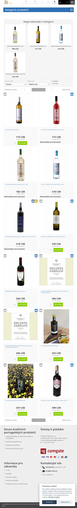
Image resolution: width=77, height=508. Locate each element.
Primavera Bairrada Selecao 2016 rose (52, 130)
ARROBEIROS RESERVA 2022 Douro (15, 291)
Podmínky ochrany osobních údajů (17, 484)
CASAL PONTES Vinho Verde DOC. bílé (52, 184)
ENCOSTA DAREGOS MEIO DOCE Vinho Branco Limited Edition (55, 292)
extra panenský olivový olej (14, 448)
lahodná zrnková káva (13, 445)
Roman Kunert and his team (18, 504)
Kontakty (9, 473)
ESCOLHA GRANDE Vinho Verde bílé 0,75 (53, 236)
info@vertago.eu (51, 471)
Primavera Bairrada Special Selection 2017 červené (20, 236)
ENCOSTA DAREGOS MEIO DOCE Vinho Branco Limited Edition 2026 (19, 346)
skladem (55, 81)
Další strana (66, 89)
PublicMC (38, 504)
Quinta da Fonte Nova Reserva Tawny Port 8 (54, 400)
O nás (8, 470)
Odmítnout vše (65, 502)
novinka (55, 83)
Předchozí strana (11, 89)
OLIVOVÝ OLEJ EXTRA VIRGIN (49, 346)
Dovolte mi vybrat (54, 497)
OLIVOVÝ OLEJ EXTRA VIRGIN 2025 (15, 400)
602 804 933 (49, 467)
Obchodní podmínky (12, 480)
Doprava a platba (11, 477)
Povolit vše (49, 502)
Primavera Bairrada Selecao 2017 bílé (16, 184)
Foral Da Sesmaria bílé (12, 130)
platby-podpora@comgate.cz (54, 440)
